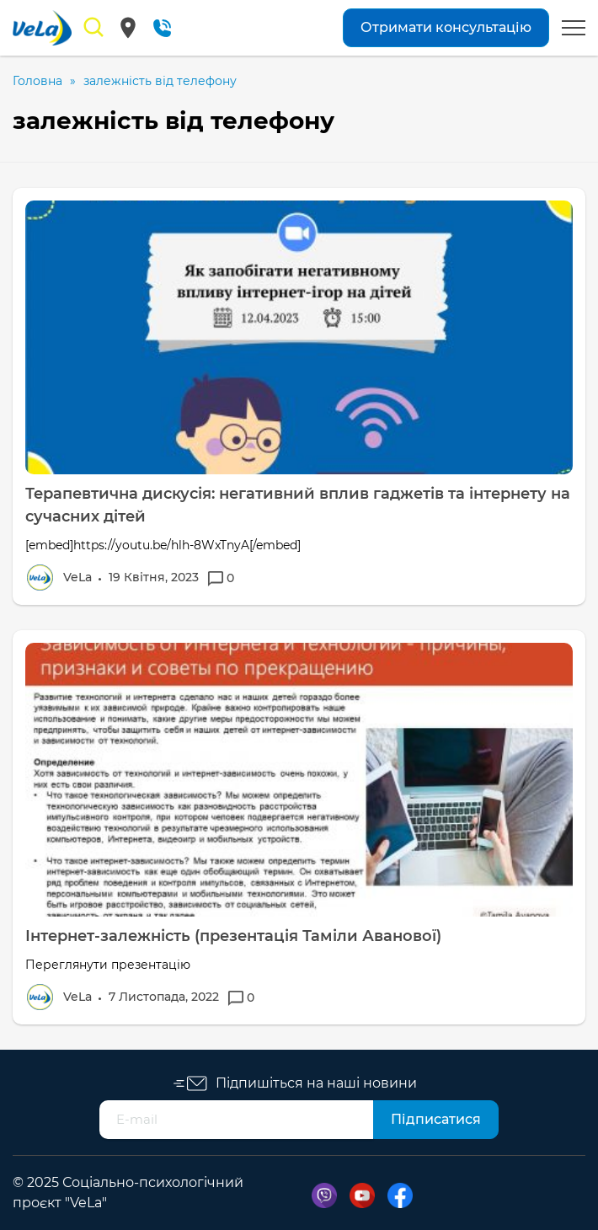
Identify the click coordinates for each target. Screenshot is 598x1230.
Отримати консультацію (445, 27)
